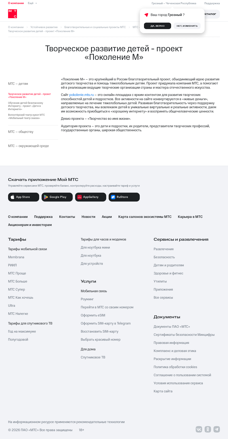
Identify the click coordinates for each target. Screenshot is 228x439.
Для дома (88, 349)
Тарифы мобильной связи (27, 249)
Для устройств (92, 263)
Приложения (163, 289)
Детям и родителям (169, 265)
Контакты (67, 216)
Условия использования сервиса (178, 383)
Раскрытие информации (172, 359)
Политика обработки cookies (175, 367)
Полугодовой (18, 339)
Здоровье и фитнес (168, 273)
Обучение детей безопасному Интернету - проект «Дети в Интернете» (25, 106)
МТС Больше (17, 281)
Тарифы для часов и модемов (103, 239)
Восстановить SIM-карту (99, 331)
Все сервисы (163, 297)
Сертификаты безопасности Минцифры (184, 334)
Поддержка (43, 216)
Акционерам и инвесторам (30, 225)
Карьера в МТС (190, 216)
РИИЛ (12, 265)
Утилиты (160, 281)
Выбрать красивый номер (101, 339)
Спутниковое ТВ (93, 357)
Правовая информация (171, 342)
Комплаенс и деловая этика (175, 351)
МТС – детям (18, 84)
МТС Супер (16, 289)
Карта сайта (163, 391)
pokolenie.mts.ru (81, 94)
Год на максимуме (22, 331)
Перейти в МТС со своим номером (107, 307)
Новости (88, 216)
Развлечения (163, 249)
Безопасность (164, 257)
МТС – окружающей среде (28, 146)
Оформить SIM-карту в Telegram (106, 323)
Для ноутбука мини (95, 247)
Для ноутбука (91, 255)
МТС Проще (17, 273)
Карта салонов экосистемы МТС (144, 216)
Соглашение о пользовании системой (182, 375)
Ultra (11, 305)
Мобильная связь (94, 291)
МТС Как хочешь (20, 297)
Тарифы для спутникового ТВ (30, 323)
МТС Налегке (18, 313)
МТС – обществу (20, 132)
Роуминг (87, 299)
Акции (107, 216)
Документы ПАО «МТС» (172, 326)
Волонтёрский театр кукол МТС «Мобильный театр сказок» (26, 116)
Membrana (16, 257)
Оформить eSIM (93, 315)
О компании (16, 3)
